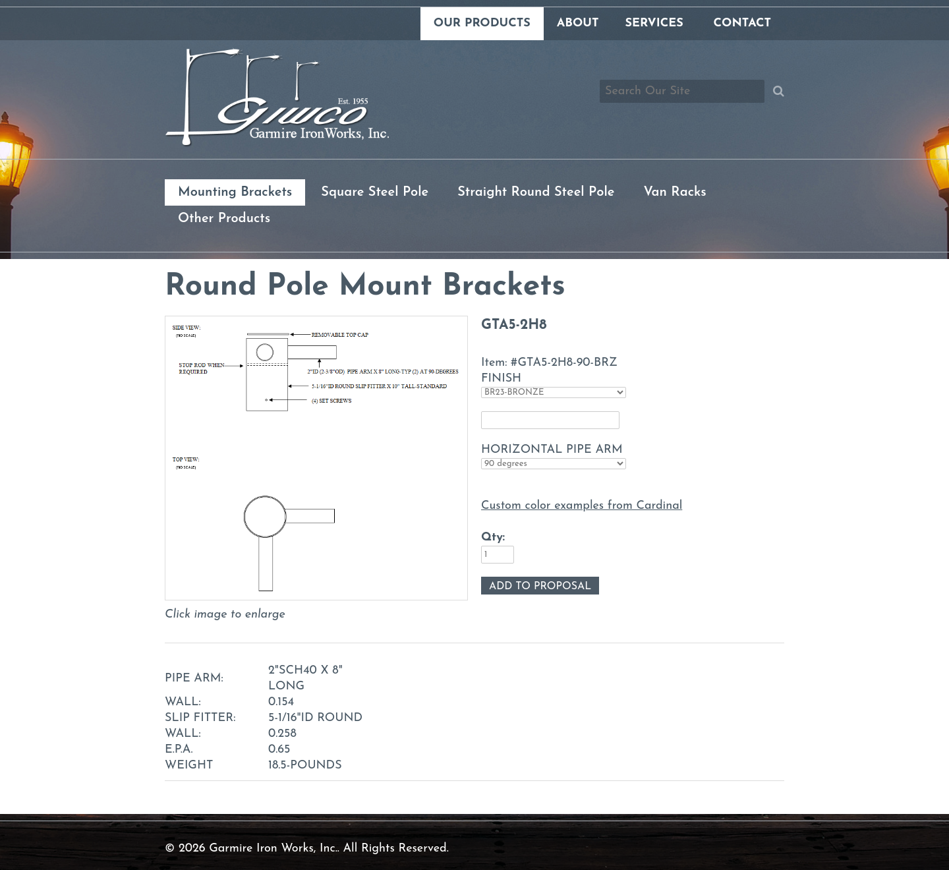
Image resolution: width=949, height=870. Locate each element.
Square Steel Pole (374, 192)
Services (654, 23)
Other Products (224, 218)
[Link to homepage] (277, 144)
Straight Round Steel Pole (535, 192)
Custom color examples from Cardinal (581, 506)
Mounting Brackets (235, 192)
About (578, 23)
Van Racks (674, 192)
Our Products (482, 23)
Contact (742, 23)
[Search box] (682, 91)
